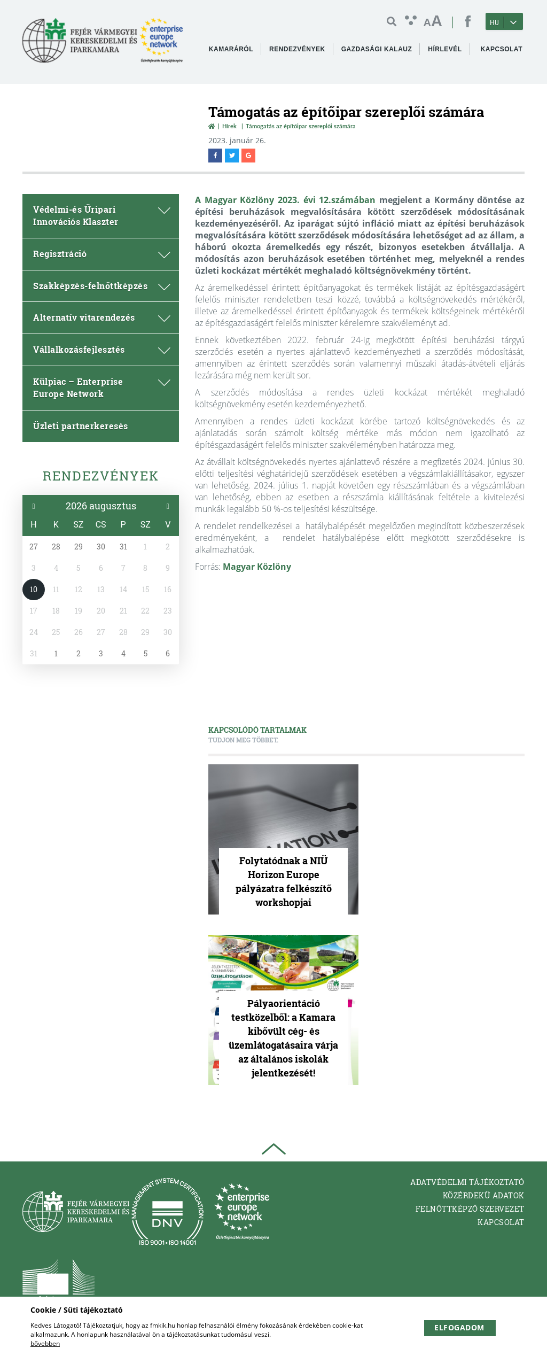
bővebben (45, 1343)
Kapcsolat (501, 1222)
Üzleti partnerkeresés (80, 425)
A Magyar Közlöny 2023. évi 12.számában (285, 200)
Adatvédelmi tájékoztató (467, 1182)
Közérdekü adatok (484, 1195)
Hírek (229, 125)
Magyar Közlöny (257, 566)
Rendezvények (101, 475)
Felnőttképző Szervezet (470, 1209)
